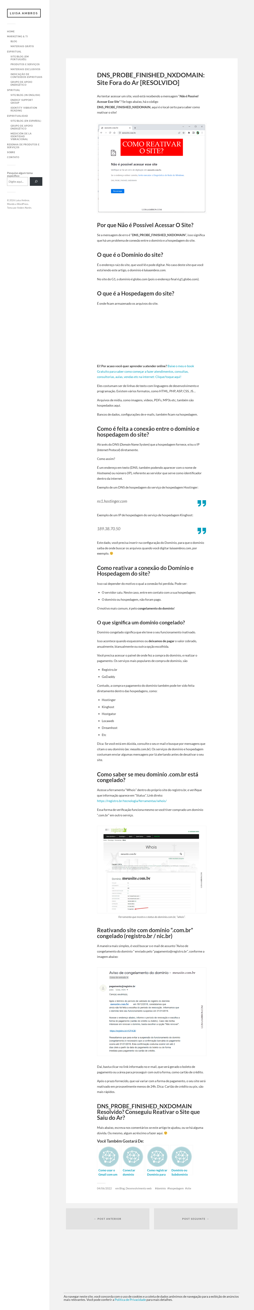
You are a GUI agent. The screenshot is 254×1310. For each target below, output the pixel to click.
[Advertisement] (152, 33)
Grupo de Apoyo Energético (22, 127)
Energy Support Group (22, 101)
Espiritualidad (17, 115)
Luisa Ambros (24, 13)
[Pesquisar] (36, 181)
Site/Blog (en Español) (26, 120)
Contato (13, 157)
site (189, 1188)
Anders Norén (24, 207)
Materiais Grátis (22, 46)
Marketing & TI (17, 36)
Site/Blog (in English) (25, 95)
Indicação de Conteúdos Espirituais (26, 75)
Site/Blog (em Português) (20, 58)
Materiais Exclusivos (25, 69)
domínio (161, 1188)
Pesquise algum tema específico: (20, 174)
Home (11, 31)
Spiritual (13, 90)
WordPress (22, 204)
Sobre (11, 152)
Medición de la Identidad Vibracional (21, 136)
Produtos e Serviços (25, 64)
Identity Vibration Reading (24, 109)
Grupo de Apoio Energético (21, 83)
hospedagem (176, 1188)
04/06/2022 (104, 1188)
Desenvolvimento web (139, 1188)
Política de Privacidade (130, 1300)
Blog (14, 41)
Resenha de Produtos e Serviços (23, 146)
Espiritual (14, 51)
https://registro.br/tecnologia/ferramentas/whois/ (132, 801)
